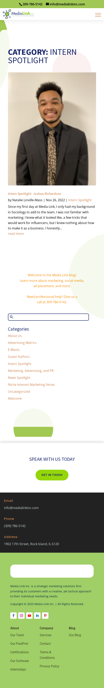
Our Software (19, 661)
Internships (18, 669)
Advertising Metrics (22, 343)
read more (16, 233)
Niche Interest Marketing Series (31, 384)
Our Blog (75, 635)
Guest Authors (19, 356)
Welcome (15, 398)
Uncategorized (19, 391)
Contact (45, 644)
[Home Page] (18, 14)
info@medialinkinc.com (21, 508)
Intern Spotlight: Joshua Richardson (34, 193)
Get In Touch (52, 474)
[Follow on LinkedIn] (37, 615)
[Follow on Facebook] (13, 615)
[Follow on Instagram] (21, 615)
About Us (15, 336)
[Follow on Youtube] (29, 615)
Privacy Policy (49, 666)
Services (45, 635)
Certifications (19, 652)
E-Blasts (14, 349)
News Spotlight (19, 377)
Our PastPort (19, 644)
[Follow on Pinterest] (45, 615)
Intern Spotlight (80, 200)
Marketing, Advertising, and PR (31, 371)
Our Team (17, 635)
